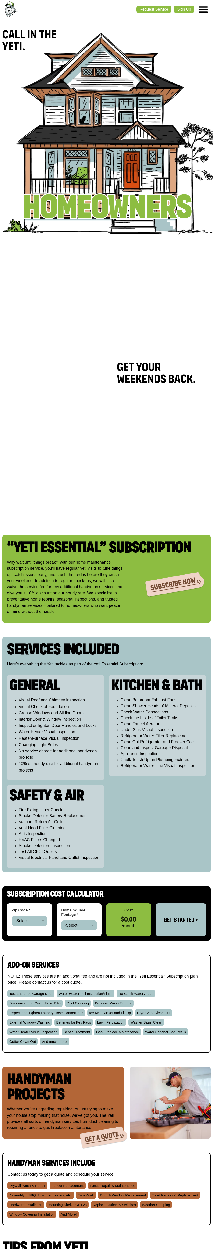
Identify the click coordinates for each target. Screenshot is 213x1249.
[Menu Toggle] (203, 9)
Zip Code (21, 910)
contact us (41, 982)
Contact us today (22, 1174)
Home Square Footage (73, 912)
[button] (30, 993)
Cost (128, 910)
